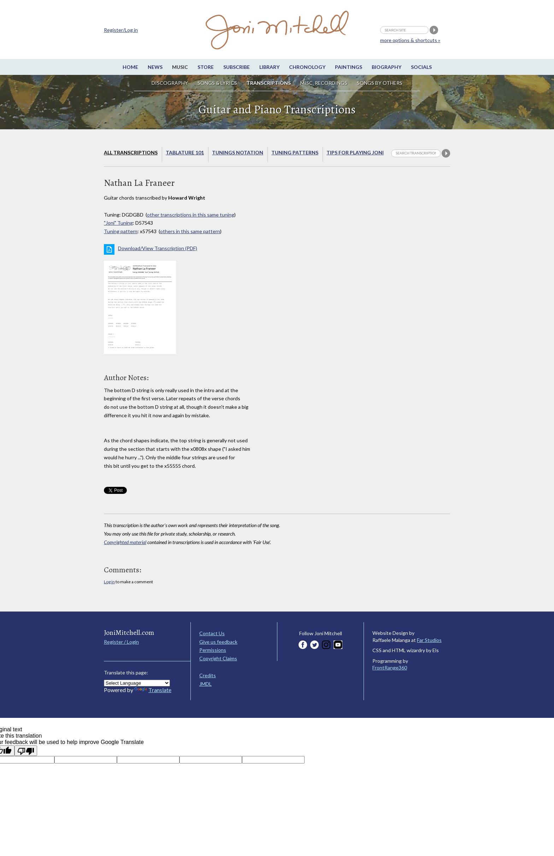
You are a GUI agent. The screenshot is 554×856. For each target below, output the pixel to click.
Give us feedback (218, 642)
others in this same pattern (190, 231)
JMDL (205, 684)
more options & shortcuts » (410, 40)
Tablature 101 (185, 152)
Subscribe (236, 67)
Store (206, 67)
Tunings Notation (237, 152)
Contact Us (212, 633)
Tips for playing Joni (355, 152)
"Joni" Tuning (118, 223)
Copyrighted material (125, 542)
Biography (386, 67)
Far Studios (429, 640)
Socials (421, 67)
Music (180, 67)
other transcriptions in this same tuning (190, 215)
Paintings (348, 67)
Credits (207, 675)
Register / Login (121, 642)
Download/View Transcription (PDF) (157, 248)
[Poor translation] (25, 750)
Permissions (212, 650)
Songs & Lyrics (217, 83)
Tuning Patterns (294, 152)
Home (130, 67)
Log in (109, 581)
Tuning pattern (120, 231)
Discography (170, 83)
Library (269, 67)
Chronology (307, 67)
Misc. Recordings (324, 83)
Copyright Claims (218, 658)
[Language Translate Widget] (137, 683)
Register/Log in (121, 30)
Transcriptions (269, 83)
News (155, 67)
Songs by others (379, 83)
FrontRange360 (389, 668)
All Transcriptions (131, 152)
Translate (152, 689)
